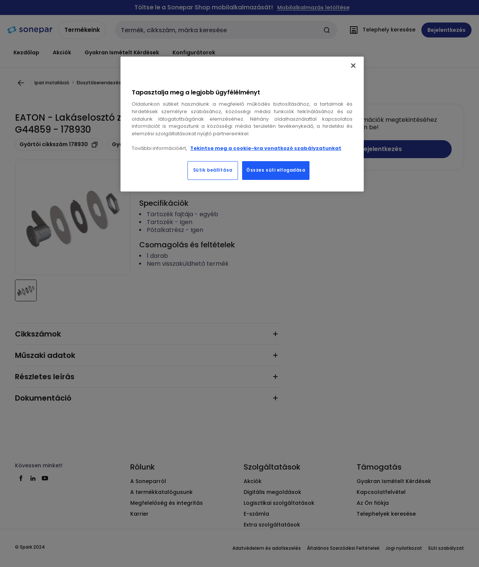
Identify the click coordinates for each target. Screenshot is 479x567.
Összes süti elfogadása (275, 170)
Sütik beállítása (212, 170)
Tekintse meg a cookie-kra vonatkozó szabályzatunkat (265, 148)
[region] (242, 124)
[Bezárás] (353, 65)
